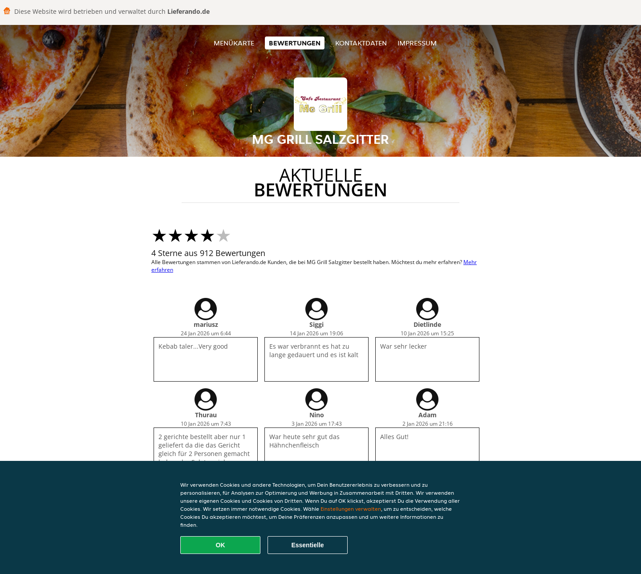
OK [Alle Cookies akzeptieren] (220, 545)
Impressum (417, 43)
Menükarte (234, 43)
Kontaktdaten (361, 43)
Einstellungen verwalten (350, 508)
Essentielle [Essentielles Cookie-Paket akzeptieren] (307, 545)
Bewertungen (294, 43)
